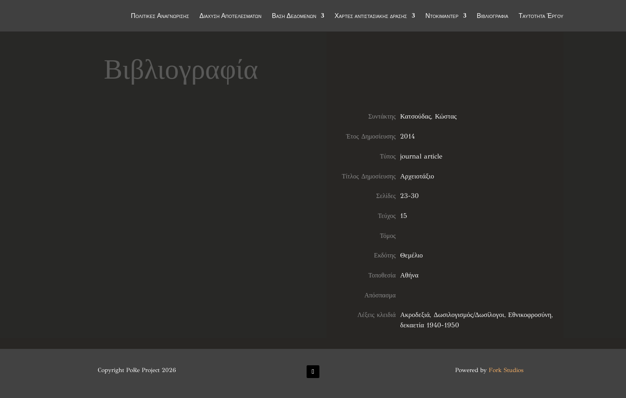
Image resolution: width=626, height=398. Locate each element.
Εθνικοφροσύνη (529, 315)
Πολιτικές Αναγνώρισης (160, 16)
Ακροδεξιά (415, 315)
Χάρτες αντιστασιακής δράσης (371, 16)
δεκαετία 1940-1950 (429, 325)
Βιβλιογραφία (492, 16)
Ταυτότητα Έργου (541, 16)
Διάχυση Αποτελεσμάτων (230, 16)
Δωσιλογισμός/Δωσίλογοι (469, 315)
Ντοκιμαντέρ (441, 16)
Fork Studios (506, 370)
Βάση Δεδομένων (294, 16)
